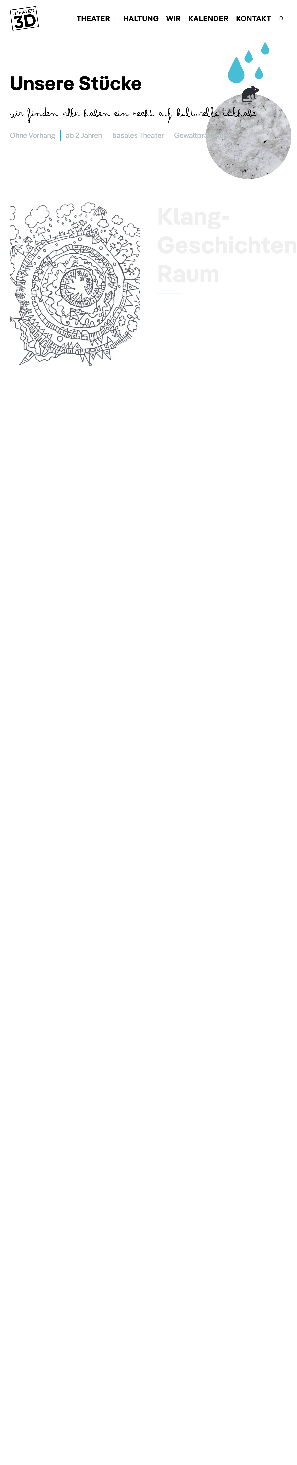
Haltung (141, 18)
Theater (96, 18)
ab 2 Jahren (84, 135)
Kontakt (253, 18)
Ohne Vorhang (32, 135)
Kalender (208, 18)
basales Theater (138, 135)
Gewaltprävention (202, 135)
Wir (173, 18)
